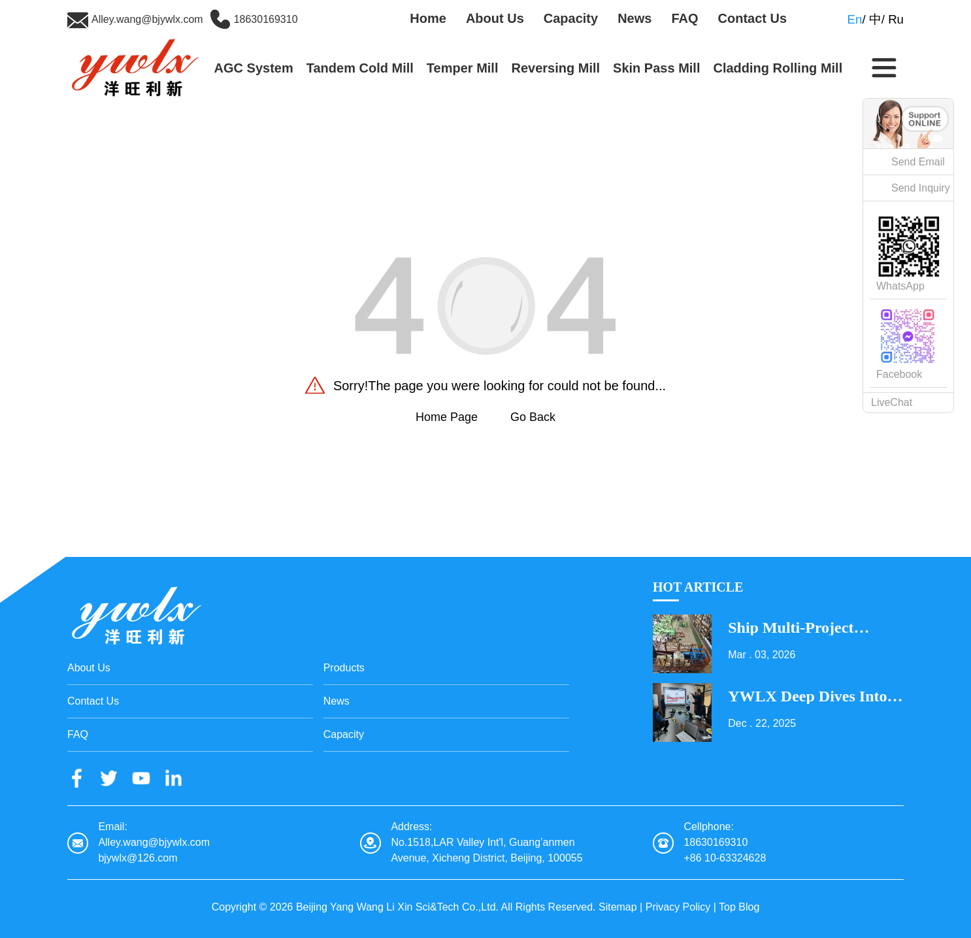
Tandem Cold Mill (360, 68)
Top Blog (739, 907)
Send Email (918, 161)
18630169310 (266, 19)
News (634, 18)
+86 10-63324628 (724, 857)
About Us (495, 18)
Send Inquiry (920, 187)
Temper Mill (463, 68)
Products (344, 667)
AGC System (253, 68)
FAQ (684, 18)
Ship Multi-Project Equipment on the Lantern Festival (792, 627)
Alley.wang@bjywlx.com (147, 19)
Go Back (532, 417)
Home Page (447, 417)
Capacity (571, 18)
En (855, 19)
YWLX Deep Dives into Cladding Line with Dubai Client (807, 696)
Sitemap (618, 907)
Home (428, 18)
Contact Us (752, 18)
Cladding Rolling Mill (777, 68)
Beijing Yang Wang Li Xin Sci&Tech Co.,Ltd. (397, 907)
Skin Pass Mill (656, 68)
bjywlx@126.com (137, 857)
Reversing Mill (555, 68)
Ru (896, 19)
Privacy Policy (678, 907)
